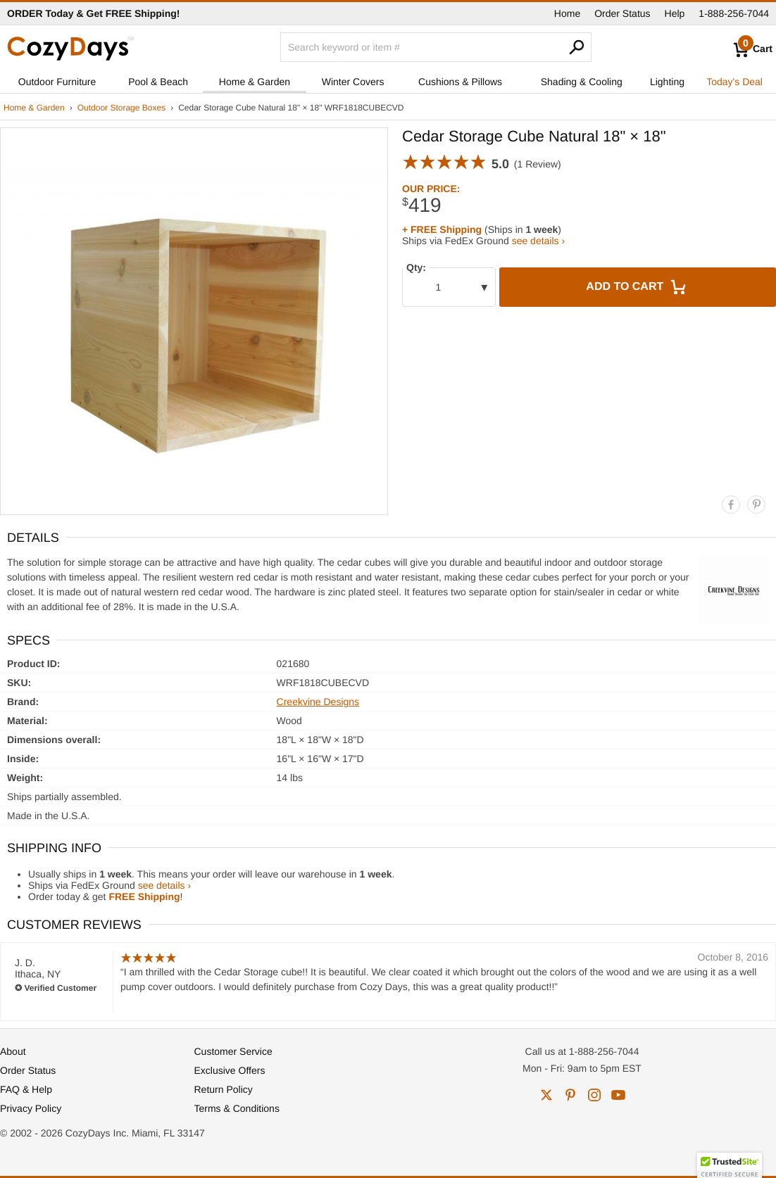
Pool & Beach (158, 81)
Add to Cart (637, 287)
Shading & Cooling (581, 81)
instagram (594, 1095)
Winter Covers (353, 81)
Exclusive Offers (229, 1070)
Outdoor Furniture (57, 81)
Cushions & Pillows (460, 81)
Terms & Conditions (237, 1108)
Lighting (667, 81)
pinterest (570, 1095)
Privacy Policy (30, 1108)
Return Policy (223, 1089)
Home (567, 13)
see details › (538, 240)
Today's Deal (734, 81)
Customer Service (233, 1051)
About (13, 1051)
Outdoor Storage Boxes (121, 108)
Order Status (622, 13)
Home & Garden (254, 81)
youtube (618, 1095)
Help (675, 13)
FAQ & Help (26, 1089)
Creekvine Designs (318, 701)
